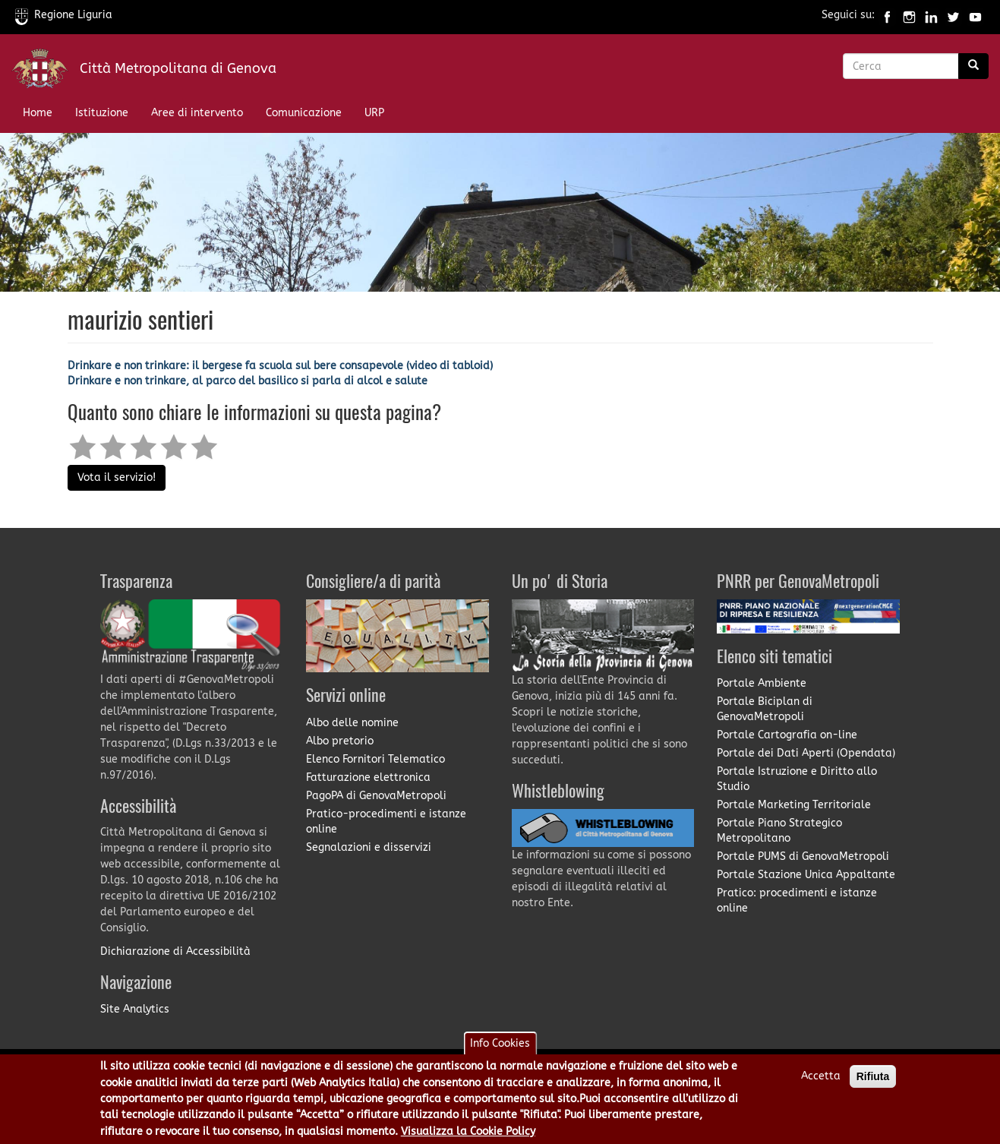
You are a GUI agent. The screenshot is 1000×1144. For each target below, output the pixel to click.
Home (37, 112)
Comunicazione (304, 112)
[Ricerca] (973, 66)
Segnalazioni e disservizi (368, 847)
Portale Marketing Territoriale (794, 804)
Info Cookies (500, 1052)
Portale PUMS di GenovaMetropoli (803, 856)
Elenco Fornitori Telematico (375, 759)
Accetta (821, 1085)
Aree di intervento (197, 112)
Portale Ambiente (761, 683)
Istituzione (101, 112)
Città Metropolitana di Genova (178, 68)
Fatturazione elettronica (368, 777)
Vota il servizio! (116, 477)
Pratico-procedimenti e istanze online (386, 821)
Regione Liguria (63, 14)
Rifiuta (873, 1085)
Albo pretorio (340, 741)
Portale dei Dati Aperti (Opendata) (806, 753)
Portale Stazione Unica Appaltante (806, 874)
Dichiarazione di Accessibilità (175, 951)
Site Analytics (134, 1009)
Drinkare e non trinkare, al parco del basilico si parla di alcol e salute (247, 380)
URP (374, 112)
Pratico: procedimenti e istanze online (797, 900)
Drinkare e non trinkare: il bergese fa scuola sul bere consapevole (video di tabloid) (280, 365)
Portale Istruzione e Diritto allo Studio (797, 779)
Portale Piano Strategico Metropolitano (779, 831)
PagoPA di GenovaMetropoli (376, 795)
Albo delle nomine (352, 722)
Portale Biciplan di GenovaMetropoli (764, 709)
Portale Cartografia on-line (787, 734)
